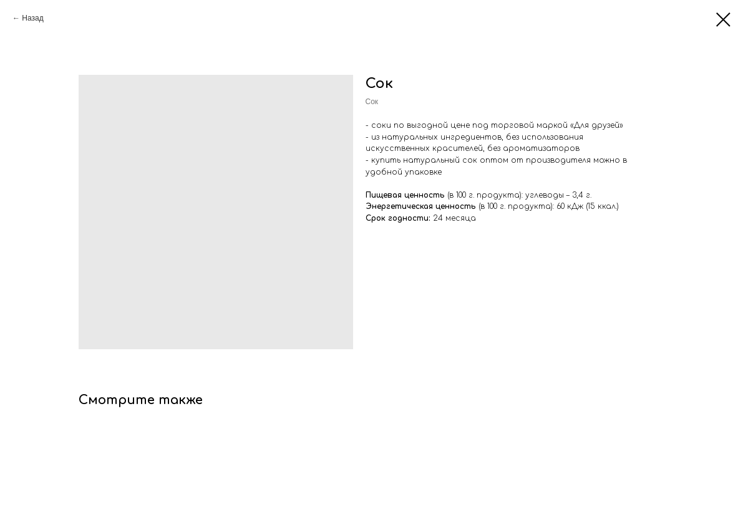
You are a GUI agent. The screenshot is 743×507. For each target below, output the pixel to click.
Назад (32, 18)
